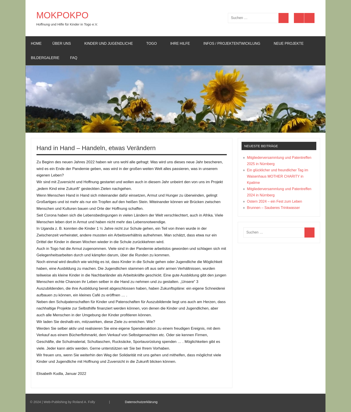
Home (36, 43)
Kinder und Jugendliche (110, 43)
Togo (153, 43)
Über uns (63, 43)
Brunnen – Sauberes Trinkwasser (273, 208)
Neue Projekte (289, 43)
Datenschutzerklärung (141, 402)
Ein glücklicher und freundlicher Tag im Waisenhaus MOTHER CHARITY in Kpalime (277, 176)
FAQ (76, 58)
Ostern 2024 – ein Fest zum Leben (274, 201)
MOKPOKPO (62, 15)
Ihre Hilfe (182, 43)
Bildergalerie (45, 58)
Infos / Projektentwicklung (234, 43)
